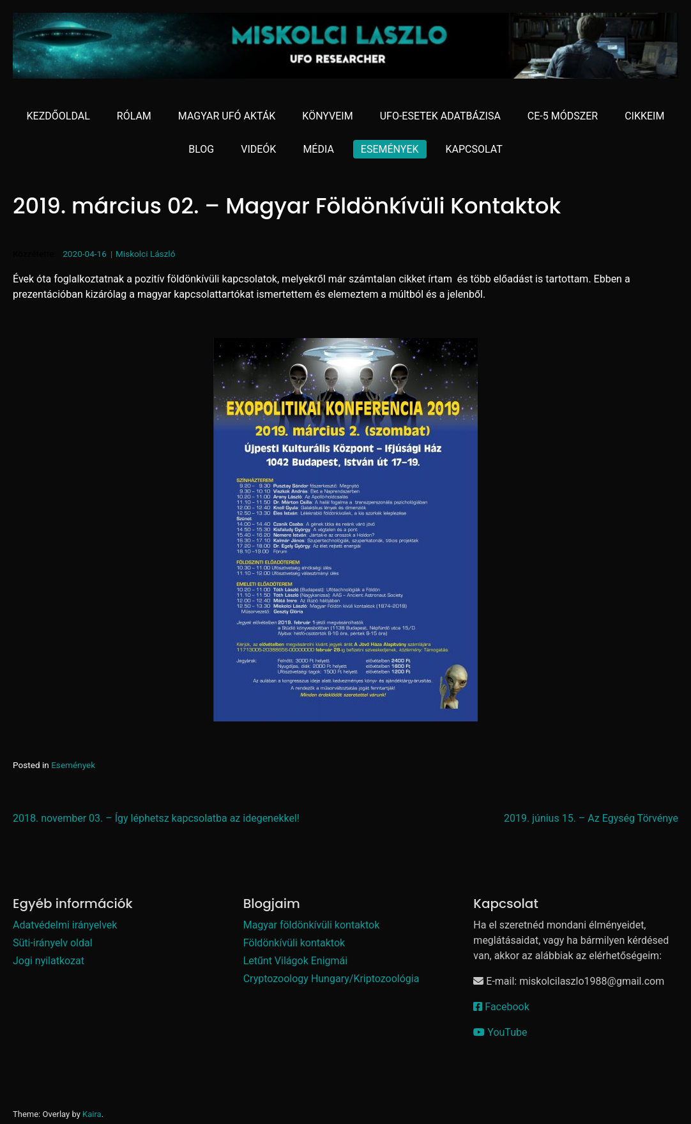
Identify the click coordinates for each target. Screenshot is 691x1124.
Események (73, 765)
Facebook (501, 1007)
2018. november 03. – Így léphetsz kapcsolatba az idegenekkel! (156, 818)
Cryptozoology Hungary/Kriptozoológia (331, 979)
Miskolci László (145, 254)
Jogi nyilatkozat (48, 961)
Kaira (92, 1114)
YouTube (500, 1032)
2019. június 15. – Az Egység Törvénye (591, 818)
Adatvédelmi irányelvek (65, 925)
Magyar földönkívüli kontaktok (311, 925)
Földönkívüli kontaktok (294, 943)
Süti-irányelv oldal (53, 943)
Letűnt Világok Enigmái (295, 961)
